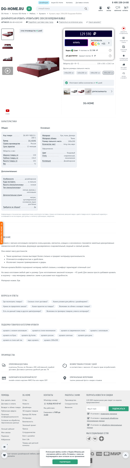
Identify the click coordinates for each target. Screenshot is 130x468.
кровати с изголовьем (99, 330)
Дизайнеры (26, 407)
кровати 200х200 (51, 340)
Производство (70, 400)
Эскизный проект (29, 425)
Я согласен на (104, 426)
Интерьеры (26, 418)
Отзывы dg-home (1, 233)
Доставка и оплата (82, 3)
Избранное (5, 439)
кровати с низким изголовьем (15, 330)
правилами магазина (109, 414)
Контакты (69, 3)
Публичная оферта (8, 411)
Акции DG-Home (57, 3)
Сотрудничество (28, 432)
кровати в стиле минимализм (43, 330)
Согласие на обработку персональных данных (10, 421)
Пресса (25, 429)
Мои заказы (5, 432)
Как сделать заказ (8, 400)
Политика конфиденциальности (10, 415)
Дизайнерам (43, 3)
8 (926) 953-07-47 (52, 404)
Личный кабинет (7, 429)
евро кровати (33, 340)
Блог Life (25, 439)
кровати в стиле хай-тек (12, 340)
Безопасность (27, 421)
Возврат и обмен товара (11, 407)
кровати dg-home (29, 335)
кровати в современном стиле (73, 330)
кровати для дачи (85, 335)
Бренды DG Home (29, 414)
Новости (25, 404)
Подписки (5, 436)
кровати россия (47, 335)
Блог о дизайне (28, 436)
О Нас (24, 400)
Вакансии (68, 407)
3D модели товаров (30, 411)
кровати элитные (66, 335)
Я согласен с (103, 414)
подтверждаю (65, 462)
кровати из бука (9, 335)
